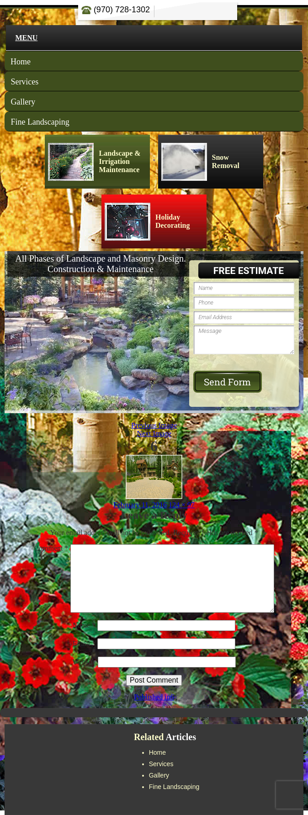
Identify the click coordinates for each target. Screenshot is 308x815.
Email (84, 643)
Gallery (23, 101)
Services (24, 81)
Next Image (154, 433)
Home (21, 61)
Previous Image (154, 425)
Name (84, 625)
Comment (51, 548)
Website (84, 662)
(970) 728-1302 (115, 9)
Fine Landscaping (40, 121)
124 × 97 (182, 505)
